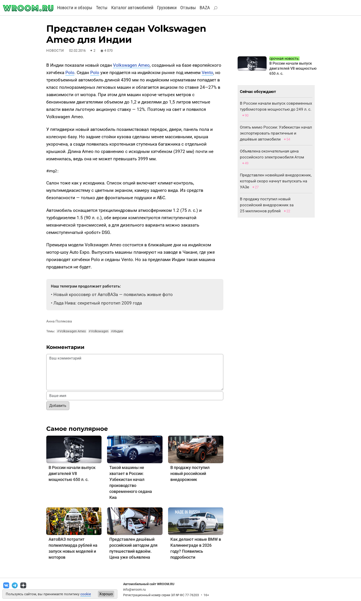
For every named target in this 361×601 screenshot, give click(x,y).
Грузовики (167, 7)
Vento (207, 72)
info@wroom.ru (134, 589)
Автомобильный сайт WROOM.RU (148, 584)
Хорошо (106, 594)
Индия (117, 331)
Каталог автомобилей (132, 7)
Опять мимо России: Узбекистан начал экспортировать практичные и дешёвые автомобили (276, 133)
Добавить (57, 405)
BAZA (205, 7)
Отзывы (188, 7)
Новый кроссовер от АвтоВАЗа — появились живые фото (113, 294)
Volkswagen (98, 331)
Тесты (102, 7)
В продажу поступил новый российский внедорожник (190, 473)
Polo (69, 72)
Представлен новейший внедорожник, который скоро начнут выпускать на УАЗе (276, 181)
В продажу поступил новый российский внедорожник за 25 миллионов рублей (267, 205)
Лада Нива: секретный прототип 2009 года (97, 303)
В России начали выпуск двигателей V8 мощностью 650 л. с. (72, 473)
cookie (85, 594)
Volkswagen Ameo (131, 65)
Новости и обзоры (74, 7)
